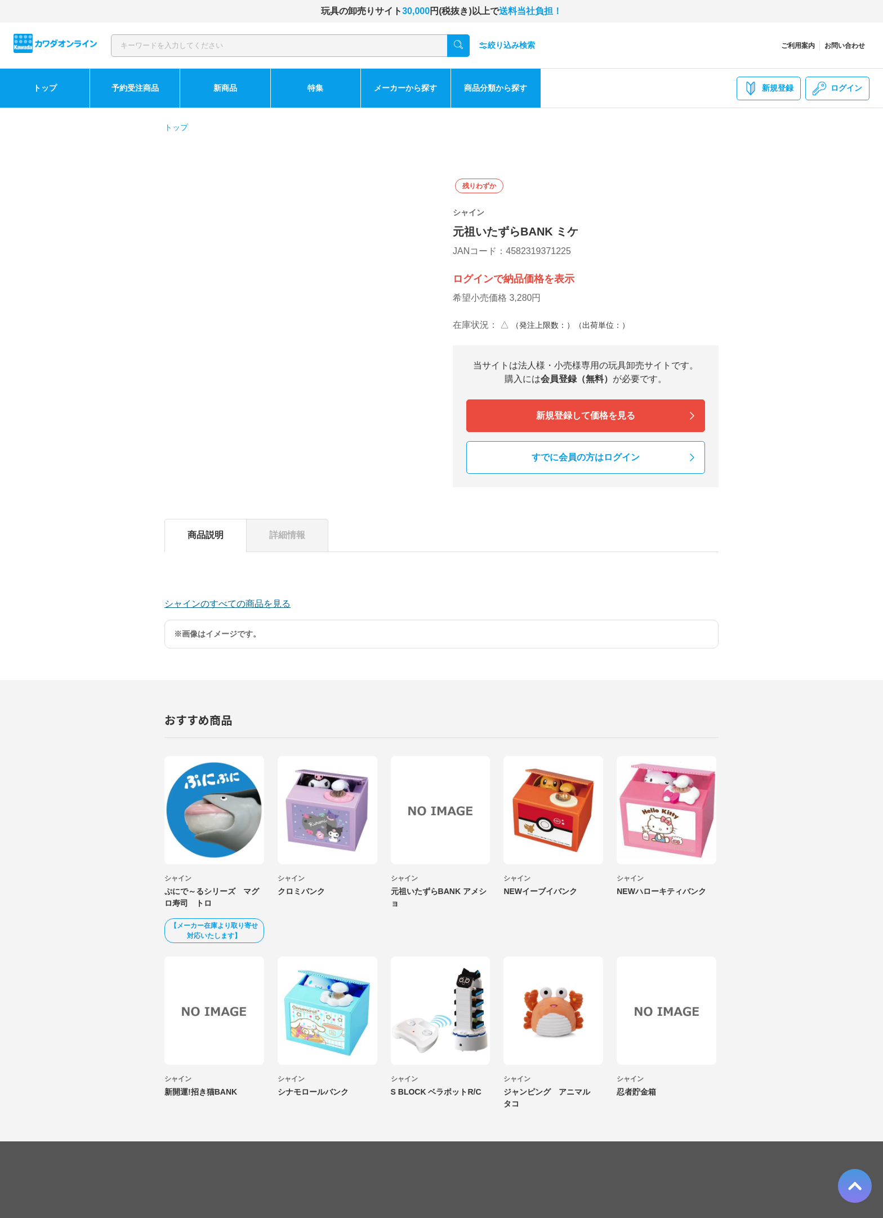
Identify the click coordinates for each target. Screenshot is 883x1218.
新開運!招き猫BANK (200, 1091)
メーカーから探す (405, 87)
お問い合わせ (844, 46)
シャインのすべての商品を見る (227, 603)
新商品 (225, 87)
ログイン (837, 88)
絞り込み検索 (507, 45)
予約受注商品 (135, 87)
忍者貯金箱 (636, 1091)
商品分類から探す (495, 87)
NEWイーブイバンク (540, 891)
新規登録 (768, 88)
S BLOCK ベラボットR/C (436, 1091)
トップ (45, 87)
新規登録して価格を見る (585, 415)
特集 (315, 87)
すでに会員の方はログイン (586, 457)
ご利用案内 (798, 46)
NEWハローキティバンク (661, 891)
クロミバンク (301, 891)
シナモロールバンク (313, 1091)
